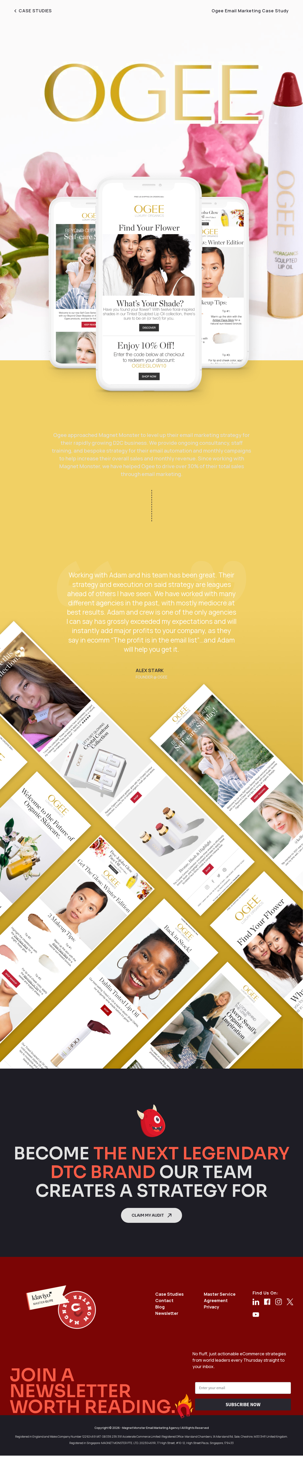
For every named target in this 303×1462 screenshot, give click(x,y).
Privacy (211, 1307)
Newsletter (166, 1313)
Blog (160, 1307)
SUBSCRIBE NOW (243, 1404)
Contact (164, 1300)
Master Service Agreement (220, 1297)
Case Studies (169, 1294)
